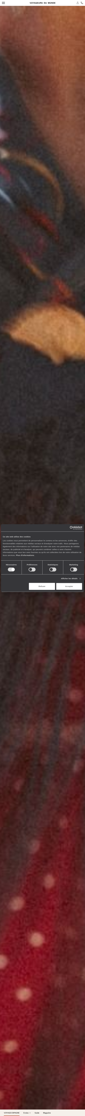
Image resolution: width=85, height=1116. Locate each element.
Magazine (47, 1112)
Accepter (69, 586)
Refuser (42, 586)
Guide (37, 1112)
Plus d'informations (25, 555)
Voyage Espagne (12, 1112)
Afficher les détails (69, 578)
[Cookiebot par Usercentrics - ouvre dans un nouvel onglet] (71, 528)
